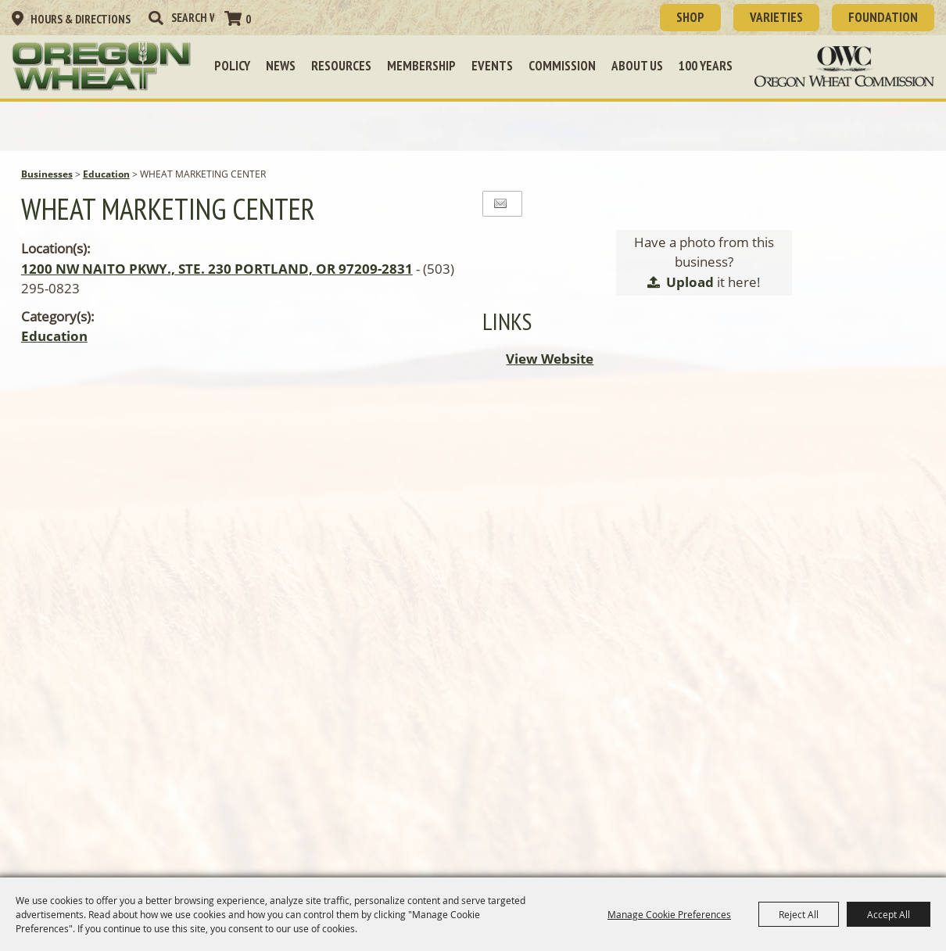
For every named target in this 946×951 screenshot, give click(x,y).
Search (155, 18)
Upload (690, 282)
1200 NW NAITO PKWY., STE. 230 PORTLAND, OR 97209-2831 (217, 269)
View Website (549, 359)
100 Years (706, 65)
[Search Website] (192, 18)
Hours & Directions (80, 19)
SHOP (690, 17)
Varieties (776, 17)
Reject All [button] (799, 914)
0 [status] (248, 19)
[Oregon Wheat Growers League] (102, 66)
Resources (341, 65)
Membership (421, 65)
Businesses (47, 174)
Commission (562, 65)
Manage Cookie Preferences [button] (669, 914)
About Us (637, 65)
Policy (232, 65)
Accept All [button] (888, 914)
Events (492, 65)
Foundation (883, 17)
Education (106, 174)
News (281, 65)
